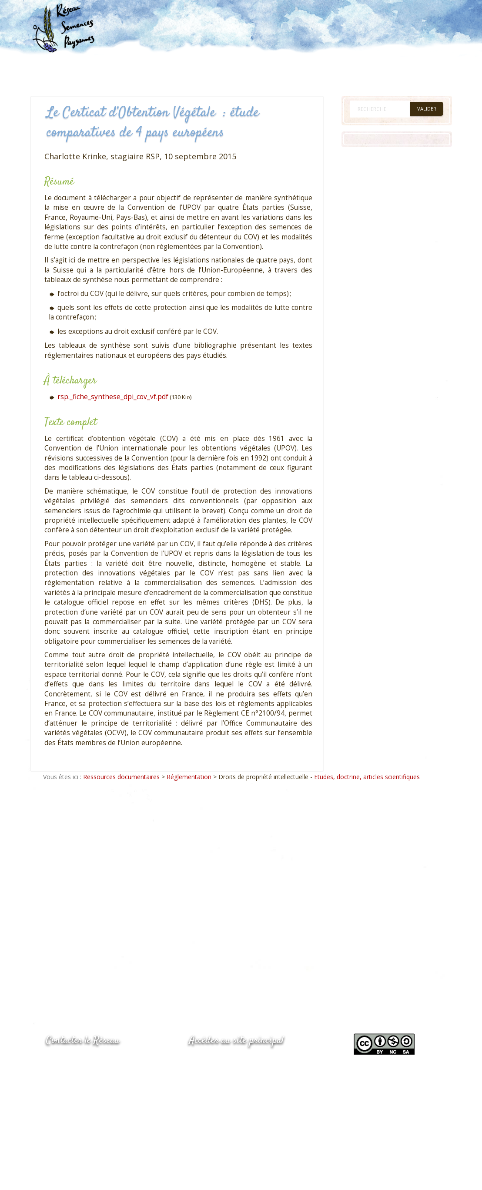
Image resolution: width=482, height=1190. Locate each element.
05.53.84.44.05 (77, 1062)
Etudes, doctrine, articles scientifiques (367, 777)
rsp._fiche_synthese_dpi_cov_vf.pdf (112, 396)
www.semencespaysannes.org (237, 1061)
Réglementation (189, 777)
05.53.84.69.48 (77, 1080)
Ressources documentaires (121, 777)
